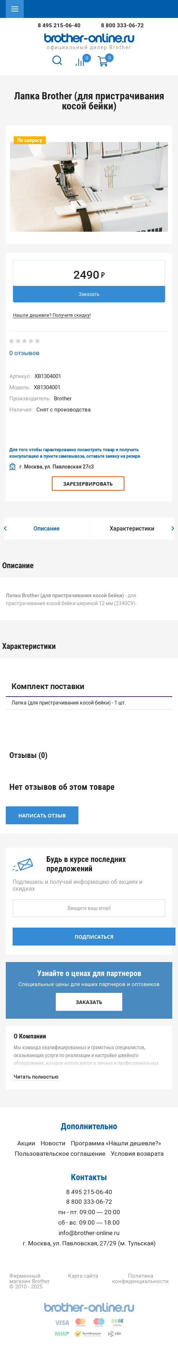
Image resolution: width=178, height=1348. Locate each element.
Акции (26, 1143)
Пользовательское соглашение (60, 1154)
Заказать (89, 294)
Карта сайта (83, 1276)
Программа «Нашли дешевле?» (116, 1143)
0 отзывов (24, 353)
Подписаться (93, 936)
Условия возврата (137, 1154)
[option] (89, 187)
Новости (53, 1143)
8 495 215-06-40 (59, 25)
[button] (5, 528)
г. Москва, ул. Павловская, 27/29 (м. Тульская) (89, 1243)
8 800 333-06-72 (122, 25)
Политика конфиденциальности (140, 1278)
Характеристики (132, 528)
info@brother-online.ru (89, 1233)
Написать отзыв (42, 815)
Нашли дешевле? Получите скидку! (52, 315)
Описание (46, 528)
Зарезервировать (88, 483)
